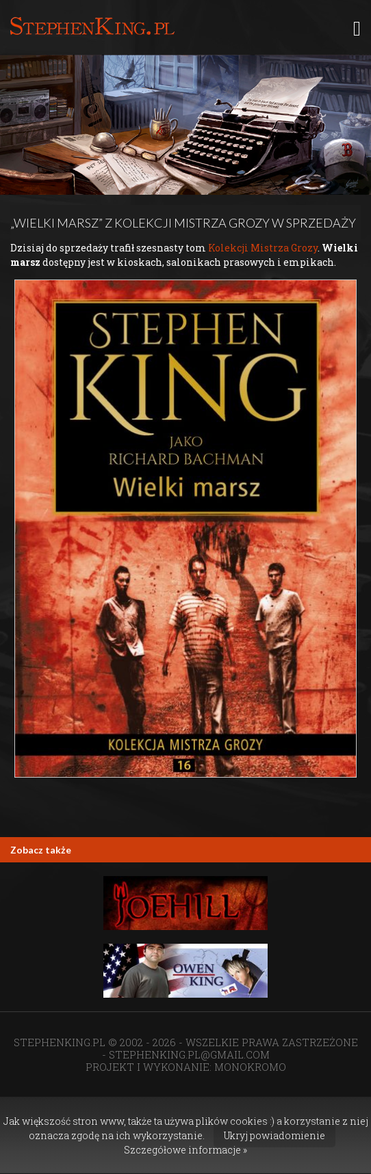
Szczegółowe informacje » (185, 1149)
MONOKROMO (250, 1067)
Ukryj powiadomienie (274, 1135)
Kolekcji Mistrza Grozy (263, 247)
